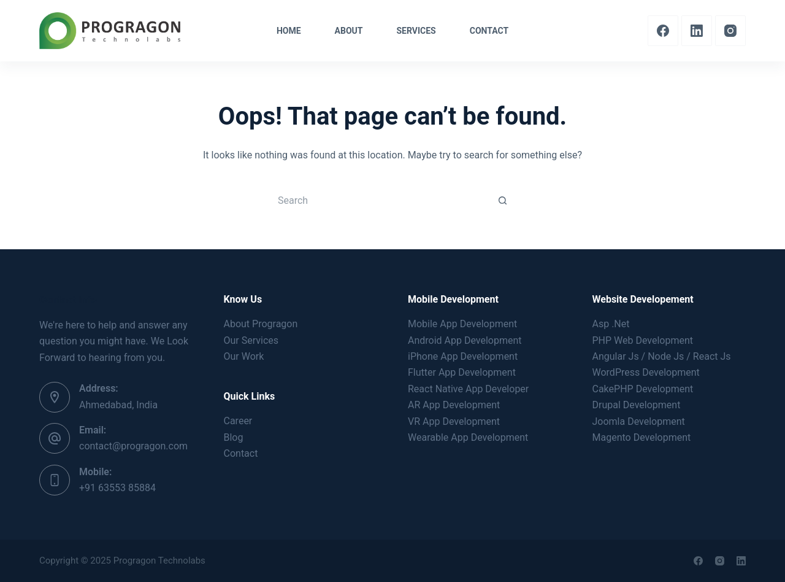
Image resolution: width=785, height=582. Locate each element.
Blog (233, 437)
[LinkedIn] (696, 30)
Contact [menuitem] (489, 31)
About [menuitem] (349, 31)
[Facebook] (663, 30)
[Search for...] (380, 200)
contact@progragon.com (133, 446)
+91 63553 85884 (117, 488)
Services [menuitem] (415, 31)
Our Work (244, 356)
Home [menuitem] (289, 31)
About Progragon (261, 324)
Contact (241, 453)
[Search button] (503, 200)
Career (238, 421)
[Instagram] (730, 30)
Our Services (251, 340)
